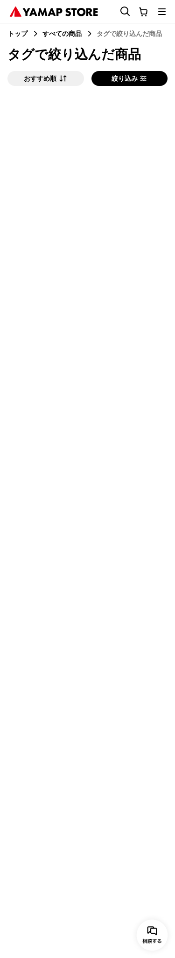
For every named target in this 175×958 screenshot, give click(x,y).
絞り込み (129, 78)
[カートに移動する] (143, 11)
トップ (18, 33)
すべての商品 (62, 33)
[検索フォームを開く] (119, 11)
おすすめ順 (46, 78)
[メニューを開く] (162, 11)
